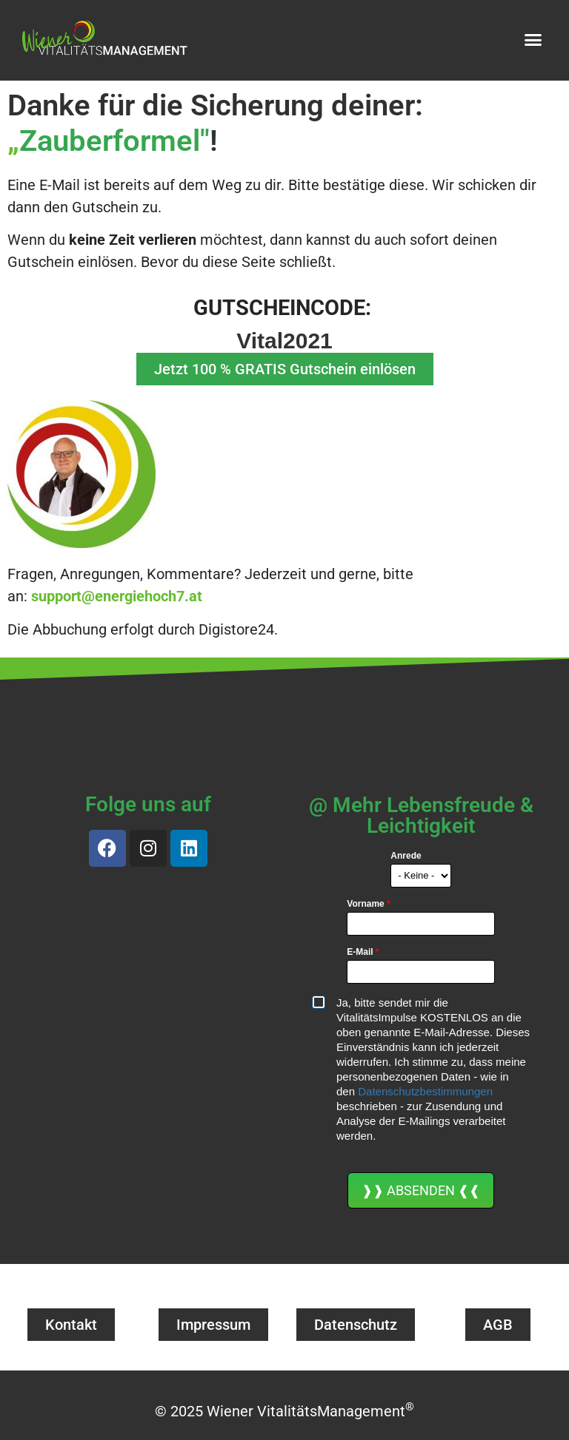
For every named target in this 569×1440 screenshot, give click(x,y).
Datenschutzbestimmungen (425, 1091)
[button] (533, 39)
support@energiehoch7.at (116, 596)
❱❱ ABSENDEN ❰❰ (421, 1190)
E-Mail (363, 951)
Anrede (405, 855)
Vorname (368, 903)
